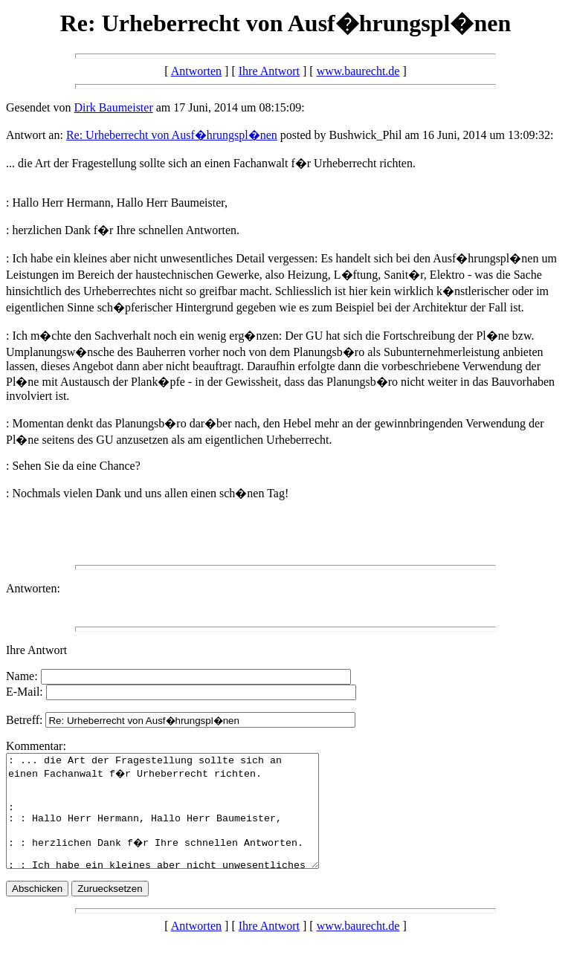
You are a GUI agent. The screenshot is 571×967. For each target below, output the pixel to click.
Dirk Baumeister (113, 107)
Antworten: (33, 588)
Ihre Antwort (269, 71)
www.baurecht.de (358, 71)
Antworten (196, 71)
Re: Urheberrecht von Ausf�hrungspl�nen (171, 135)
